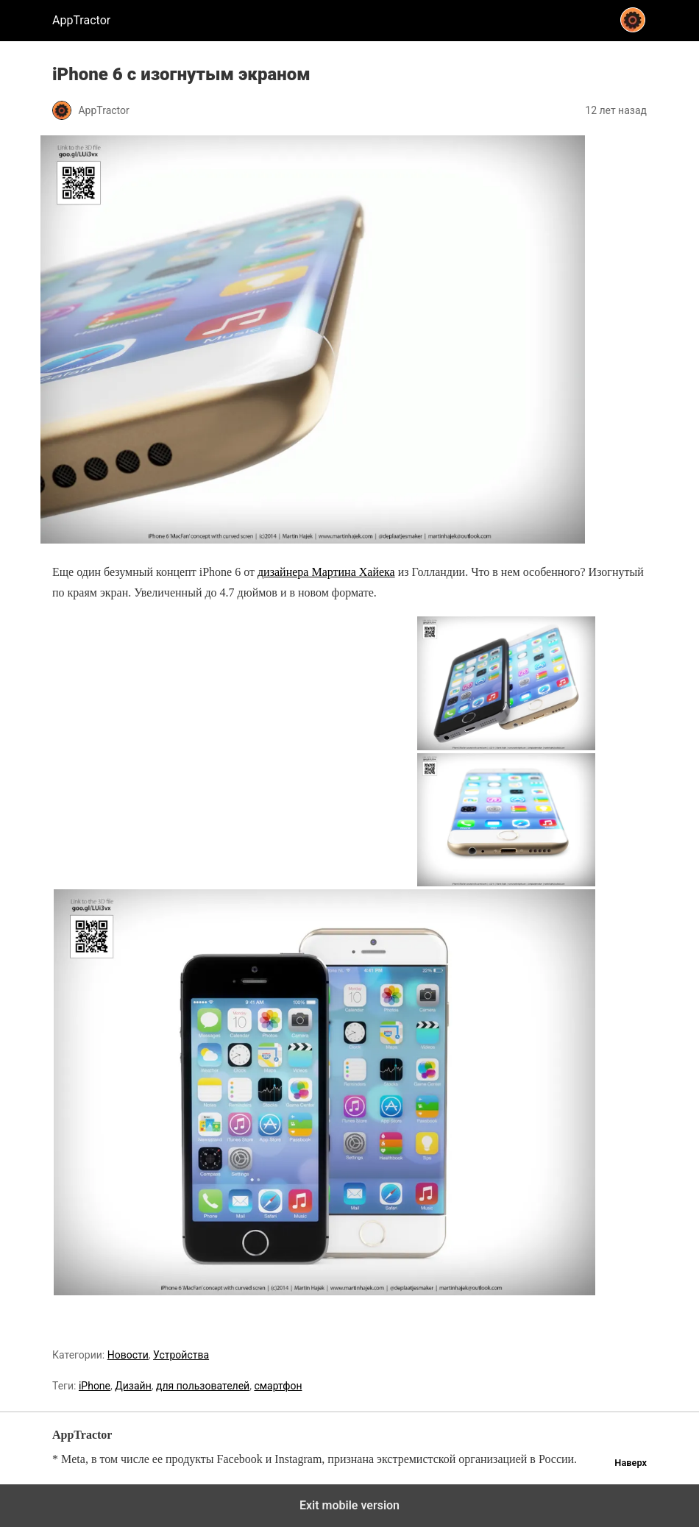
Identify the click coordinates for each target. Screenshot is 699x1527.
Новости (128, 1355)
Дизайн (133, 1386)
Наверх (630, 1462)
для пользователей (202, 1386)
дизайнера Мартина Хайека (326, 572)
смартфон (278, 1386)
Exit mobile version (349, 1505)
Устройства (181, 1355)
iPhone (94, 1386)
